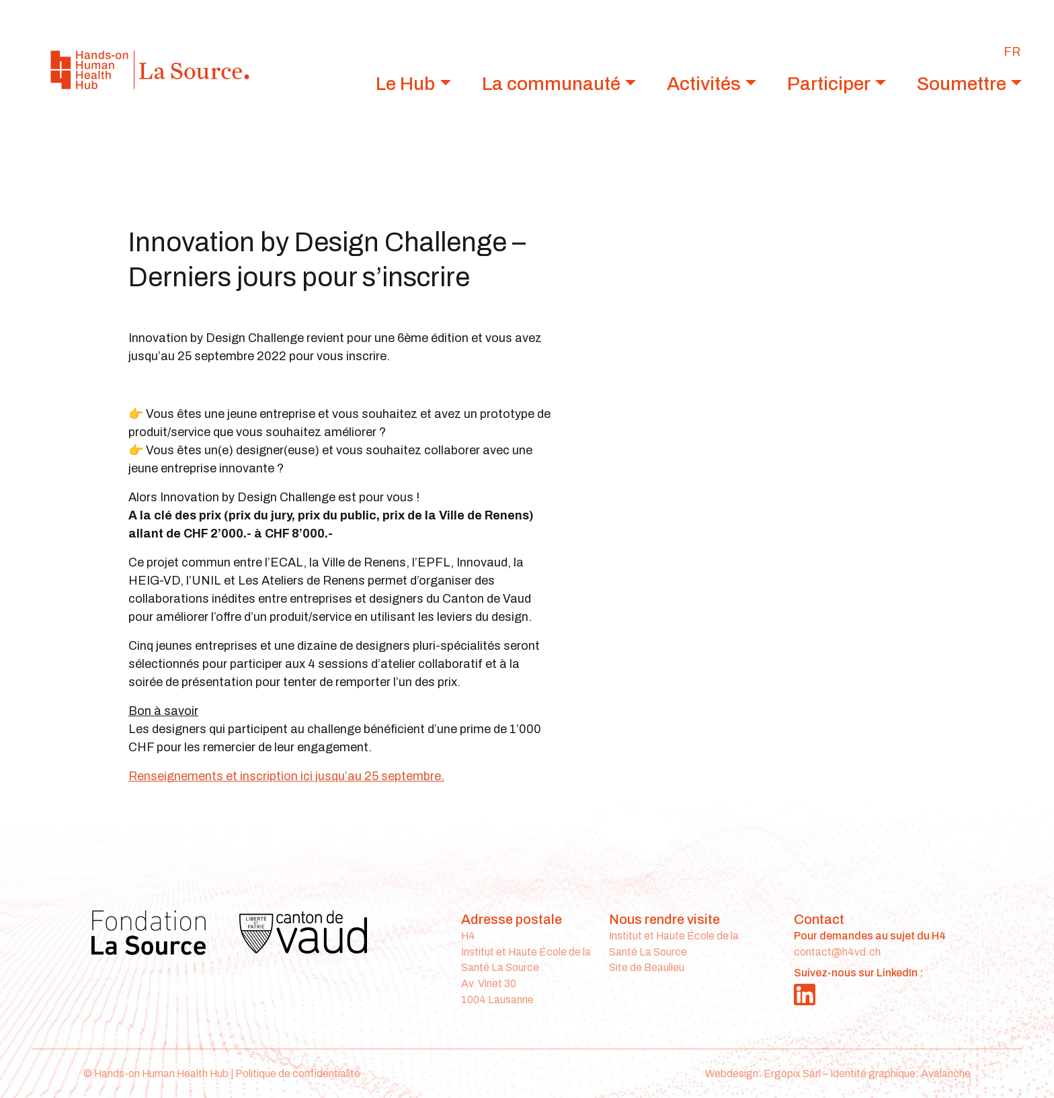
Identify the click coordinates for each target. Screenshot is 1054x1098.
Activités (704, 83)
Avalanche (946, 1073)
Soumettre (961, 83)
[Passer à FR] (1012, 52)
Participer (828, 83)
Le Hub (405, 83)
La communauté (551, 83)
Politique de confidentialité (297, 1073)
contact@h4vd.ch (837, 952)
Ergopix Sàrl (792, 1073)
